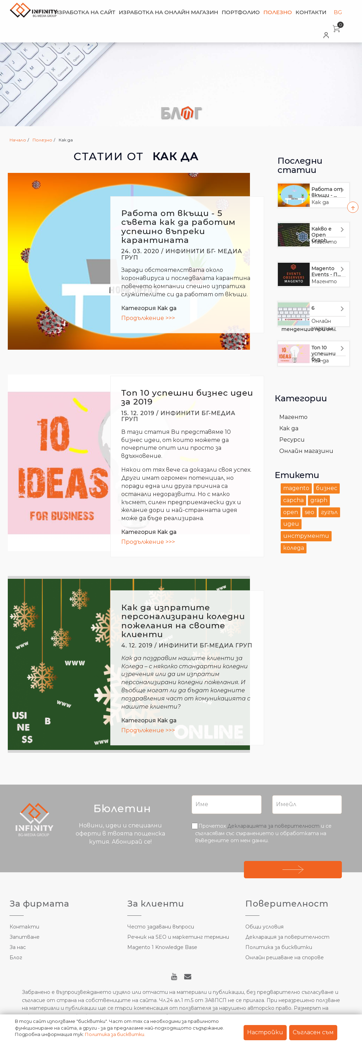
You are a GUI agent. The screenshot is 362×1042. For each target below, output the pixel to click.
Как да (166, 308)
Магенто (324, 281)
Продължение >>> (148, 318)
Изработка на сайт (84, 12)
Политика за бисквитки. (115, 1034)
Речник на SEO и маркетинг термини (178, 937)
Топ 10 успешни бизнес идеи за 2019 (187, 397)
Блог (16, 957)
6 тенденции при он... (308, 318)
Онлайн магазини (306, 451)
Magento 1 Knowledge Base (162, 947)
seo (309, 512)
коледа (293, 548)
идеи (291, 523)
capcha (293, 500)
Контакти (311, 12)
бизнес (326, 488)
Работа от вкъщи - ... (326, 192)
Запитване (25, 937)
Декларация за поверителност (287, 937)
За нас (18, 947)
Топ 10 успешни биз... (323, 353)
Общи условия (264, 927)
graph (318, 500)
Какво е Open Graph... (321, 235)
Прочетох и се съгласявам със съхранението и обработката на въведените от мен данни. (263, 833)
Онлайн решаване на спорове (284, 957)
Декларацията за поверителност (273, 826)
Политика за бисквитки (278, 947)
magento (296, 488)
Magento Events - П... (326, 271)
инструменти (306, 535)
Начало (18, 139)
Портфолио (241, 12)
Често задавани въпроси (160, 927)
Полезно (277, 12)
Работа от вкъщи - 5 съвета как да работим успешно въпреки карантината (178, 226)
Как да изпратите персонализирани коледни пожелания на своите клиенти (183, 621)
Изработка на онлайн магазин (168, 12)
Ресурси (292, 439)
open (290, 512)
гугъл (329, 512)
